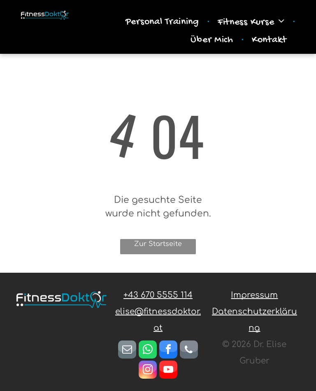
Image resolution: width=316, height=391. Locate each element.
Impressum (254, 295)
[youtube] (168, 371)
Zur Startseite (158, 244)
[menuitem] (163, 22)
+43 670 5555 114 (158, 295)
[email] (127, 350)
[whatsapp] (148, 350)
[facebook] (168, 350)
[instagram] (148, 371)
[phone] (189, 350)
